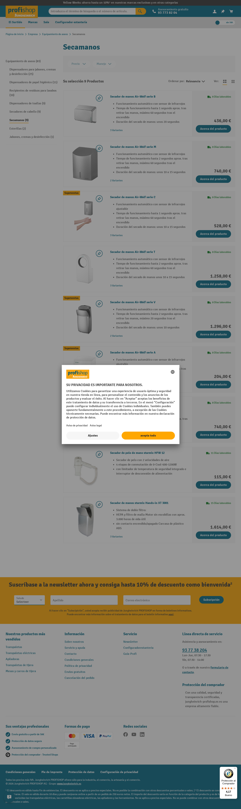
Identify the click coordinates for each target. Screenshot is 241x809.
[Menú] (235, 769)
